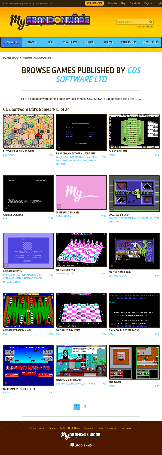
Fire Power (115, 382)
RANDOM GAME (94, 3)
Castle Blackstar (13, 215)
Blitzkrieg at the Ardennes (18, 151)
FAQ (62, 428)
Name (32, 42)
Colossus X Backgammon (17, 330)
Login (159, 3)
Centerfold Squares (67, 213)
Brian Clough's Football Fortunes (75, 153)
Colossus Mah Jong (120, 272)
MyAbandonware (50, 22)
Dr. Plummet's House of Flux (19, 389)
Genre (89, 42)
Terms (32, 428)
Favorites (112, 3)
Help (123, 3)
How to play (127, 428)
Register (148, 3)
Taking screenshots (107, 428)
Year (50, 42)
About (42, 428)
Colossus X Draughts (68, 330)
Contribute (135, 3)
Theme (108, 42)
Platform (70, 42)
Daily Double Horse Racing (124, 330)
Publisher (128, 42)
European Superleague (69, 380)
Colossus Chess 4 (13, 271)
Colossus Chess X (65, 270)
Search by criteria (145, 26)
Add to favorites (6, 145)
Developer (150, 42)
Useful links (74, 428)
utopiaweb (81, 446)
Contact (53, 428)
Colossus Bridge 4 (119, 215)
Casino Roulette (118, 151)
